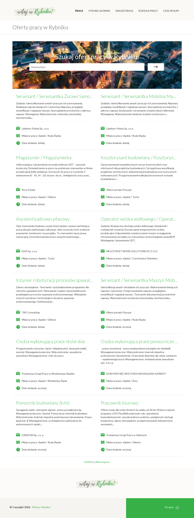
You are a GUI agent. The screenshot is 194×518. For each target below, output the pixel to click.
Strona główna (99, 10)
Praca (79, 10)
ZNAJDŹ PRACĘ (124, 10)
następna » (104, 461)
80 (96, 461)
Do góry (172, 507)
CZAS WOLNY (171, 10)
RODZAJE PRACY (148, 10)
